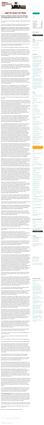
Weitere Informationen (35, 45)
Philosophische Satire (35, 187)
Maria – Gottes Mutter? (35, 172)
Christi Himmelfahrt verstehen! (36, 237)
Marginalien (34, 170)
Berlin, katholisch (34, 105)
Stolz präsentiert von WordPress (6, 422)
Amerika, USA (34, 98)
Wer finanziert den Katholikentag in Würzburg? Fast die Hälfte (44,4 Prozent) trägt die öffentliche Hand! (37, 69)
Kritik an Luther (34, 161)
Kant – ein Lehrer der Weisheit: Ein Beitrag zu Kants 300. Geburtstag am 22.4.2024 (37, 317)
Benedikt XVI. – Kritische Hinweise (37, 102)
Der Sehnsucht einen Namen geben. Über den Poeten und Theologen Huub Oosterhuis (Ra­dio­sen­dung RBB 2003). (37, 311)
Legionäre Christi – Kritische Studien (37, 164)
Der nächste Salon (34, 126)
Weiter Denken (34, 210)
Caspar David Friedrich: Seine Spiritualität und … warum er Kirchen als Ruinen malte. (37, 298)
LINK (39, 47)
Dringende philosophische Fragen (36, 129)
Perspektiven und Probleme (36, 179)
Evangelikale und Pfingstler (36, 133)
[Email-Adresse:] (37, 34)
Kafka (33, 151)
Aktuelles (21, 10)
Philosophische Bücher (35, 110)
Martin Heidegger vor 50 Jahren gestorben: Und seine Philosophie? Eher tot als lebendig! (37, 87)
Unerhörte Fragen (36, 13)
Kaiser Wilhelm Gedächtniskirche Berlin (37, 153)
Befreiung (33, 100)
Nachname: (33, 223)
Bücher (25, 10)
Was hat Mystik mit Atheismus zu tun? (37, 204)
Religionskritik (34, 189)
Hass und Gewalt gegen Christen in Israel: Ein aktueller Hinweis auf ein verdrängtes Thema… (37, 57)
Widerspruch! (34, 212)
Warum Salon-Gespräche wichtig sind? (37, 201)
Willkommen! (13, 10)
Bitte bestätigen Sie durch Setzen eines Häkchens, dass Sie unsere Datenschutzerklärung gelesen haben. (37, 229)
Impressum (31, 10)
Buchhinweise (34, 108)
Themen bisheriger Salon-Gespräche (37, 196)
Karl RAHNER (34, 159)
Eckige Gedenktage (35, 131)
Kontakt (28, 10)
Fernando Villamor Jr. (10, 423)
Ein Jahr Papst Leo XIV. (35, 257)
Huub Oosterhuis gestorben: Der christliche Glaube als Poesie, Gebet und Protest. (37, 302)
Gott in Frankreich (34, 139)
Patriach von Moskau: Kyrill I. (36, 177)
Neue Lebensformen (35, 174)
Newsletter (17, 10)
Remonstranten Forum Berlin (36, 191)
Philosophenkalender (35, 181)
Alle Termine (34, 50)
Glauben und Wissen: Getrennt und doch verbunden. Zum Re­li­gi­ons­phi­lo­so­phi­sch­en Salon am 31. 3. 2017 (14, 16)
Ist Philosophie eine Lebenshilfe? (36, 149)
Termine (33, 194)
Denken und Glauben (35, 121)
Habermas (33, 141)
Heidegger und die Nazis (35, 143)
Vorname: (33, 220)
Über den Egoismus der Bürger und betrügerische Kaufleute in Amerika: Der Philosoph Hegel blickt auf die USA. (37, 79)
